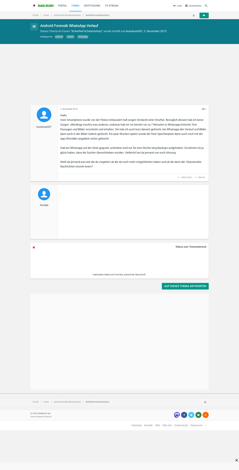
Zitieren (201, 177)
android (59, 36)
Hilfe (157, 425)
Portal (62, 5)
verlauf (70, 36)
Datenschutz (181, 425)
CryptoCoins (92, 5)
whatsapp (83, 36)
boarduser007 (134, 31)
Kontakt (148, 425)
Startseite (137, 425)
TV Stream (111, 5)
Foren (75, 5)
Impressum (197, 425)
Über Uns (167, 425)
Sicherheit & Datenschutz (86, 31)
